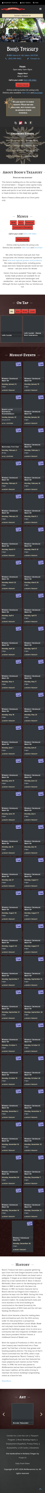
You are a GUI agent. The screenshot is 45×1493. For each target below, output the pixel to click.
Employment (11, 1443)
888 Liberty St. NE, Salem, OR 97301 (22, 55)
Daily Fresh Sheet (22, 1463)
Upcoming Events (22, 133)
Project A (22, 1457)
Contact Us (33, 58)
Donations (34, 1447)
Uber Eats (26, 92)
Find (36, 3)
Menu (13, 222)
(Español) (21, 1443)
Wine (25, 311)
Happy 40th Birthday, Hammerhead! (21, 150)
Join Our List (23, 1435)
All (11, 311)
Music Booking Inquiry (26, 1439)
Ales (18, 311)
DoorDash (38, 247)
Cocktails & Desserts (22, 227)
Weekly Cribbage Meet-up (17, 140)
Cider (32, 311)
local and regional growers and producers (25, 260)
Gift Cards (23, 1447)
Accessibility (12, 1447)
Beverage (29, 222)
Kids (21, 222)
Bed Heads (25, 3)
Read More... (7, 1380)
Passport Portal (10, 3)
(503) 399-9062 (13, 58)
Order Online (22, 85)
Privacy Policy (32, 1443)
